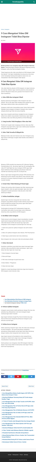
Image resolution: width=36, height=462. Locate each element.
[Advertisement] (18, 16)
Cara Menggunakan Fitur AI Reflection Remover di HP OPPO (18, 410)
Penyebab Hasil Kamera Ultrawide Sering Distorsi (15, 432)
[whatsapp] (24, 376)
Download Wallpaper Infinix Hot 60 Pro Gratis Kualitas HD (18, 428)
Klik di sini (24, 303)
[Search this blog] (34, 2)
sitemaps (26, 454)
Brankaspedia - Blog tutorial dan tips (20, 459)
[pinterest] (18, 376)
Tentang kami (15, 454)
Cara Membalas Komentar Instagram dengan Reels (18, 301)
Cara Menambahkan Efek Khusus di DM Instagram (18, 299)
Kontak (9, 454)
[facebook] (4, 376)
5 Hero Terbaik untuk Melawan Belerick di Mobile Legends (18, 430)
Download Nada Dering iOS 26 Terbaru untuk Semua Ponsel (18, 439)
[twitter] (11, 376)
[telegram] (31, 376)
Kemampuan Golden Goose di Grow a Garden (14, 442)
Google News (26, 370)
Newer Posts (5, 386)
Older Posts (31, 386)
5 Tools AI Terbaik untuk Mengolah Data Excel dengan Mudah (19, 421)
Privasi (21, 454)
